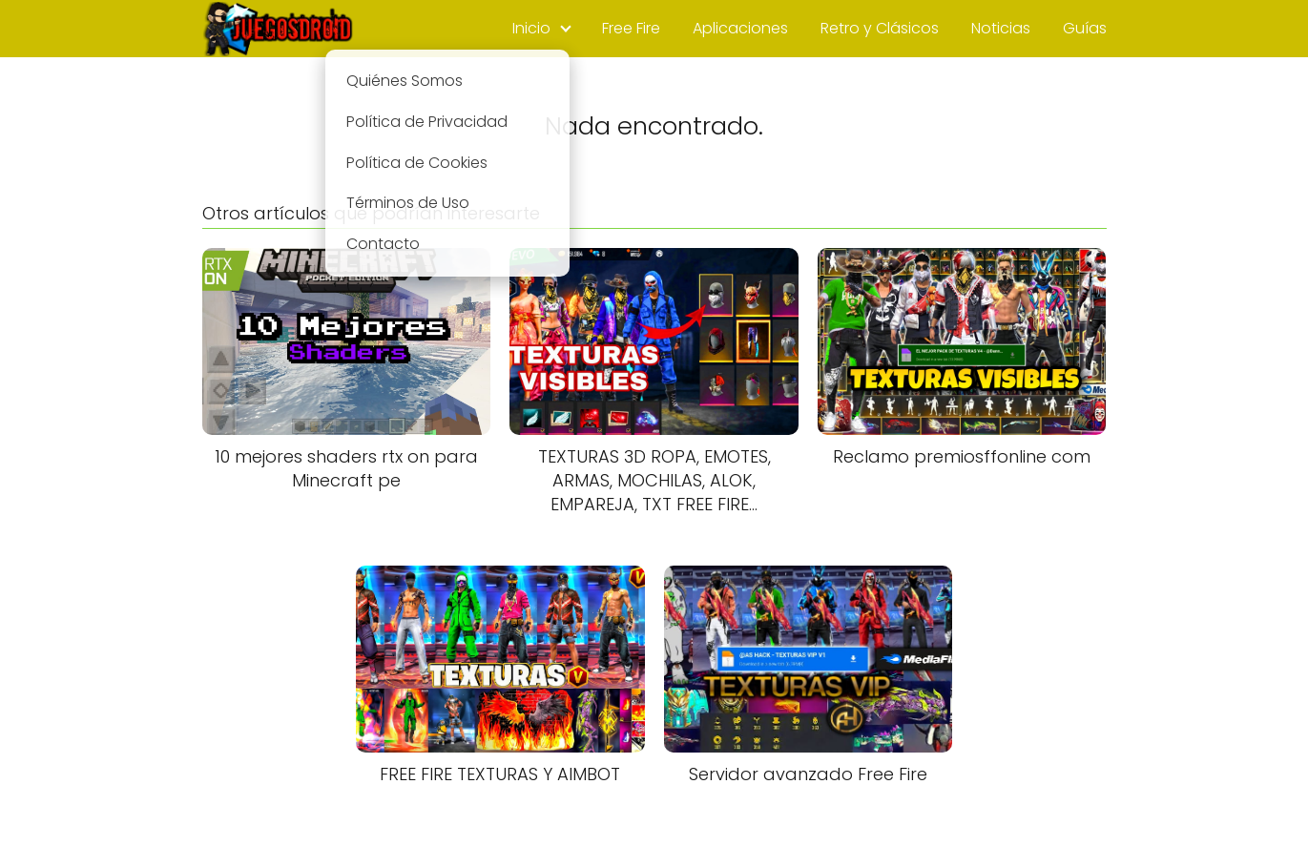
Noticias (1000, 28)
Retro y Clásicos (879, 28)
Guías (1085, 28)
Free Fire (631, 28)
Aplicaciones (740, 28)
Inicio (531, 28)
